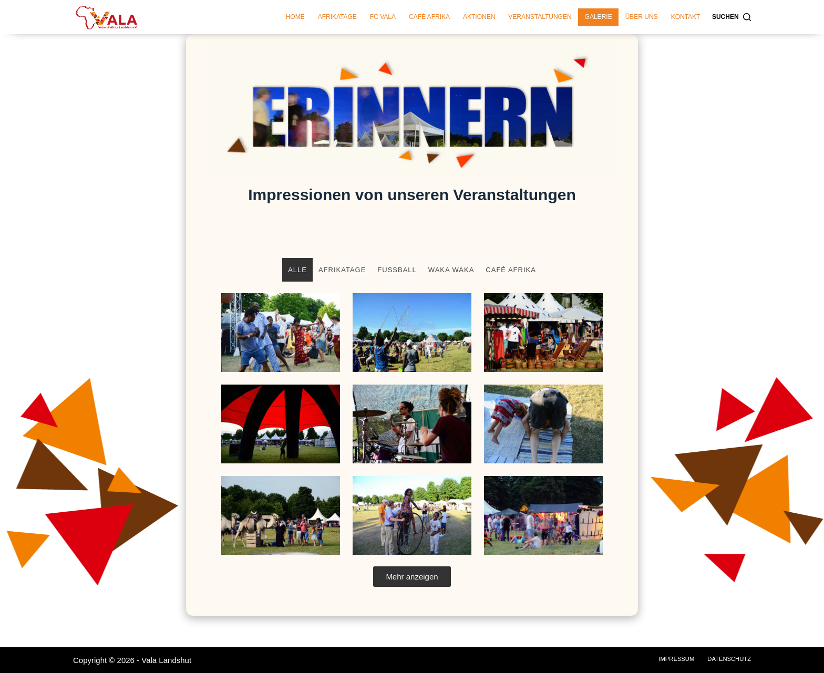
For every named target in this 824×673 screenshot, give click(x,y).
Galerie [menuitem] (598, 16)
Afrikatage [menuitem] (337, 16)
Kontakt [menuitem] (686, 16)
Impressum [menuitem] (672, 658)
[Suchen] (731, 17)
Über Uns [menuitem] (641, 16)
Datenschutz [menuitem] (728, 658)
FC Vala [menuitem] (383, 16)
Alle (297, 270)
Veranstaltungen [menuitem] (539, 16)
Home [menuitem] (295, 16)
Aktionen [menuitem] (479, 16)
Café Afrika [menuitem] (429, 16)
